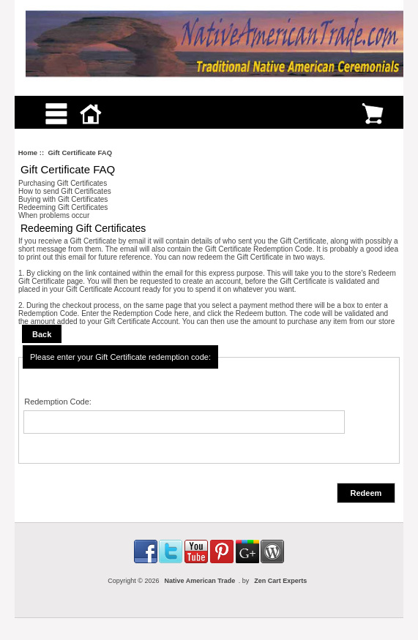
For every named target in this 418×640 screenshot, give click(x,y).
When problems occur (53, 215)
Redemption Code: (58, 401)
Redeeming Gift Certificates (63, 207)
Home (27, 152)
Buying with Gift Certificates (63, 199)
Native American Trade (199, 580)
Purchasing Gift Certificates (62, 183)
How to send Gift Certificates (64, 191)
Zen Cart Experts (280, 580)
